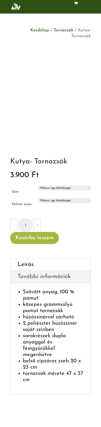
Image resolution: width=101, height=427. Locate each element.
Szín (15, 192)
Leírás (26, 264)
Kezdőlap (39, 30)
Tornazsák (63, 30)
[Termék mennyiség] (25, 225)
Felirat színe (22, 204)
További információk (44, 277)
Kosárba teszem (34, 238)
